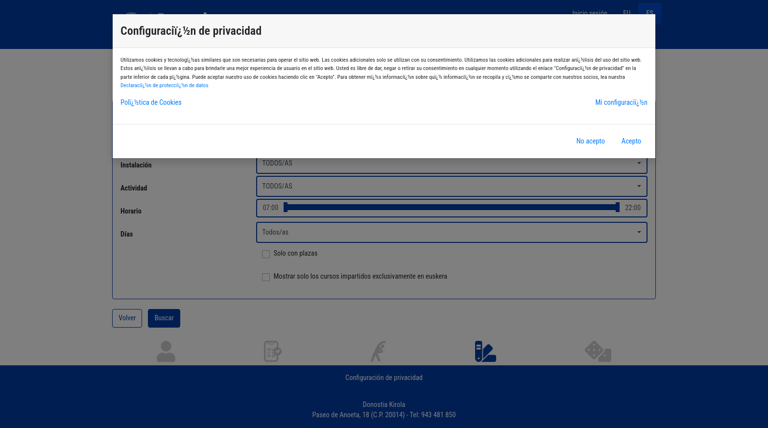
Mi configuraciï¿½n (621, 102)
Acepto (631, 141)
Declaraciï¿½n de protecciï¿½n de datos (164, 85)
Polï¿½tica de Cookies (151, 102)
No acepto (590, 141)
